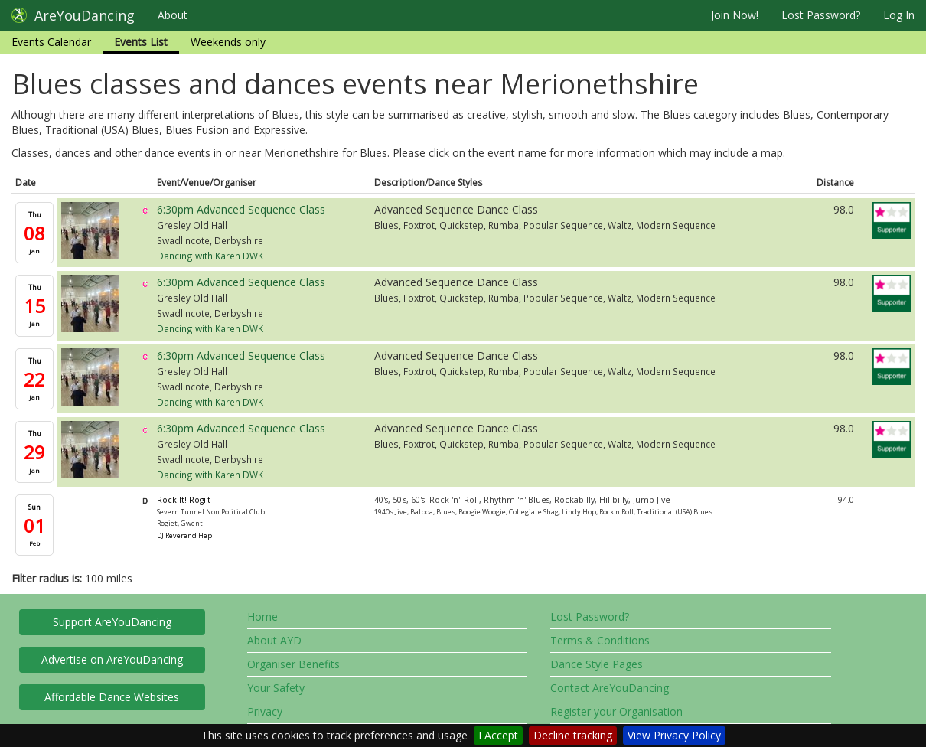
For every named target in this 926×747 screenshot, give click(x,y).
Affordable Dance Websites (111, 697)
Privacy (264, 711)
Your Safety (276, 687)
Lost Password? (820, 15)
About (172, 15)
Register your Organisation (616, 711)
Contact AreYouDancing (609, 687)
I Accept (498, 735)
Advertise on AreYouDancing (112, 659)
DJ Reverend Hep (184, 535)
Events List (141, 41)
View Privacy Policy (674, 735)
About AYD (274, 640)
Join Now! (734, 15)
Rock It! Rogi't (183, 499)
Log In (899, 15)
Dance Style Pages (596, 664)
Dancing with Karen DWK (210, 256)
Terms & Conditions (600, 640)
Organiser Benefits (293, 664)
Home (262, 616)
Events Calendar (51, 41)
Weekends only (228, 41)
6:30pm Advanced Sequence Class (241, 209)
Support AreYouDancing (112, 622)
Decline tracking (572, 735)
